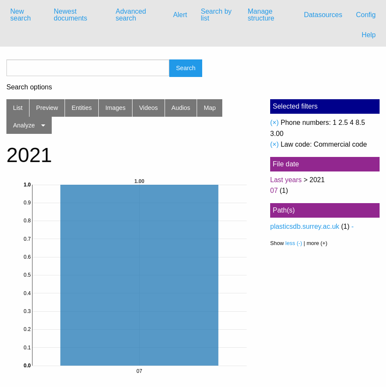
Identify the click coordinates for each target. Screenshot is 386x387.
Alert (180, 14)
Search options (29, 87)
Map (210, 107)
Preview (47, 107)
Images (116, 107)
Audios (180, 107)
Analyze (24, 125)
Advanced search (130, 15)
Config (366, 14)
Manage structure (261, 15)
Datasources (323, 14)
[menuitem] (25, 15)
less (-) (294, 243)
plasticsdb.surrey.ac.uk (304, 226)
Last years (286, 179)
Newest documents (70, 15)
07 (274, 190)
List (17, 107)
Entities (82, 107)
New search (20, 15)
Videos (148, 107)
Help (369, 34)
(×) (274, 122)
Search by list (216, 15)
